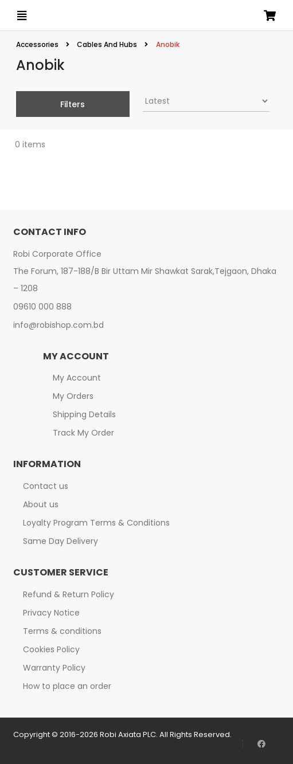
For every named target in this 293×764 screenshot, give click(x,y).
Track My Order (83, 432)
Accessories (38, 44)
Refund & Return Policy (68, 594)
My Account (77, 377)
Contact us (45, 486)
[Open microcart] (269, 15)
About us (40, 504)
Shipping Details (84, 414)
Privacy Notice (51, 612)
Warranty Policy (54, 667)
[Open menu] (22, 15)
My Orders (73, 396)
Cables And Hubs (107, 44)
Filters (72, 104)
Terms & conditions (62, 631)
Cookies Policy (51, 649)
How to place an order (67, 686)
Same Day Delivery (60, 541)
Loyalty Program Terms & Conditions (96, 522)
